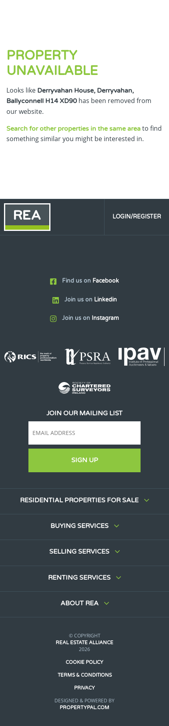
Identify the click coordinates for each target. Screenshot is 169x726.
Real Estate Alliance (84, 642)
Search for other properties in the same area (73, 129)
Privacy (84, 688)
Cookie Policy (84, 662)
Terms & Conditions (85, 675)
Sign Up (84, 460)
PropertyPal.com (84, 707)
